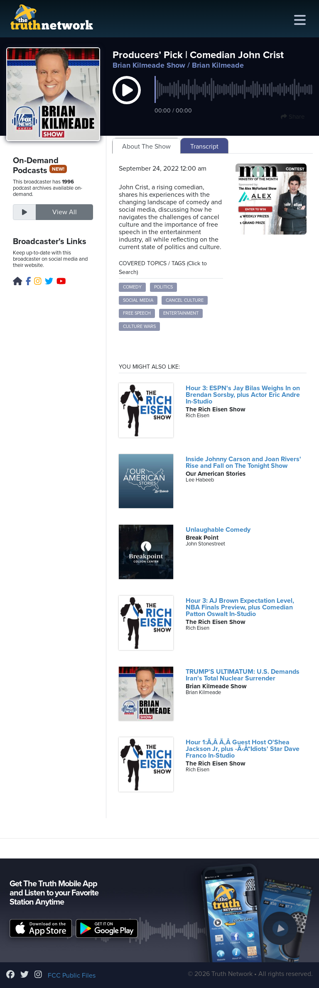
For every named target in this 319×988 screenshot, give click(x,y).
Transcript (204, 146)
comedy (132, 287)
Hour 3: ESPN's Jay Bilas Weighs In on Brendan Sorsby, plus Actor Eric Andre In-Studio (243, 395)
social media (138, 300)
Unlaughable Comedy (218, 530)
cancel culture (185, 300)
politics (163, 287)
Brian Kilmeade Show (149, 65)
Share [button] (292, 116)
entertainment (181, 313)
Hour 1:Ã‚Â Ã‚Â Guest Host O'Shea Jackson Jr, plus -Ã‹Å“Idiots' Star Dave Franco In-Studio (242, 749)
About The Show (146, 146)
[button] (127, 99)
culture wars (139, 326)
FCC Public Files (72, 975)
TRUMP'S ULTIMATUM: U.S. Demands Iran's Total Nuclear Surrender (242, 675)
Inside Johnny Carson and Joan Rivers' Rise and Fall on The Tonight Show (243, 462)
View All (64, 212)
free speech (137, 313)
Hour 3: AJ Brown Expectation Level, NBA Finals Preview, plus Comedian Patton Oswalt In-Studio (240, 607)
